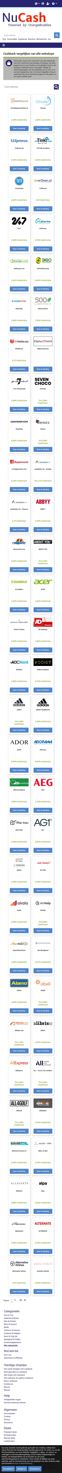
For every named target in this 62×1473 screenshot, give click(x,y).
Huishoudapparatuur (12, 1342)
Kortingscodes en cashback (15, 1372)
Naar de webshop (19, 128)
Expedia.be (22, 39)
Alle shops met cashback (14, 1375)
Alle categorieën (11, 1345)
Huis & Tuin (8, 1315)
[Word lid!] (48, 3)
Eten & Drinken (10, 1321)
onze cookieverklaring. (23, 1463)
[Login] (43, 4)
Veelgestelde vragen (12, 1399)
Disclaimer (8, 1422)
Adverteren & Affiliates (13, 1358)
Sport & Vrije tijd (10, 1336)
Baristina (31, 39)
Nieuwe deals (9, 1438)
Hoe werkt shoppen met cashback (18, 1369)
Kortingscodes (10, 1435)
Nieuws (7, 1387)
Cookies (7, 1416)
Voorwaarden (9, 1413)
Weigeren (21, 1469)
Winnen (7, 1390)
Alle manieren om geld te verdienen (18, 1378)
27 (25, 1300)
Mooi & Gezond (10, 1324)
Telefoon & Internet (12, 1330)
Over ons (7, 1355)
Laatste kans (9, 1441)
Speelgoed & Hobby (12, 1339)
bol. (49, 39)
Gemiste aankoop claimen (15, 1403)
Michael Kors (41, 39)
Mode (6, 1327)
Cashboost (8, 1384)
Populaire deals (10, 1432)
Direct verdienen (10, 1381)
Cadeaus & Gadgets (12, 1333)
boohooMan (12, 39)
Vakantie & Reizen (11, 1318)
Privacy (7, 1419)
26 (21, 1300)
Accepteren (8, 1469)
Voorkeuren (35, 1469)
